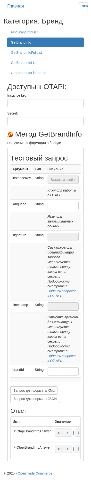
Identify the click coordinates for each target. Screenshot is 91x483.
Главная (15, 6)
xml (63, 433)
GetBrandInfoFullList (26, 52)
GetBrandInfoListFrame (28, 73)
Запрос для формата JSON (35, 399)
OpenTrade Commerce (35, 473)
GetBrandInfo (21, 42)
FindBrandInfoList (24, 32)
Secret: (12, 113)
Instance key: (17, 95)
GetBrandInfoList (23, 63)
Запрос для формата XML (34, 390)
